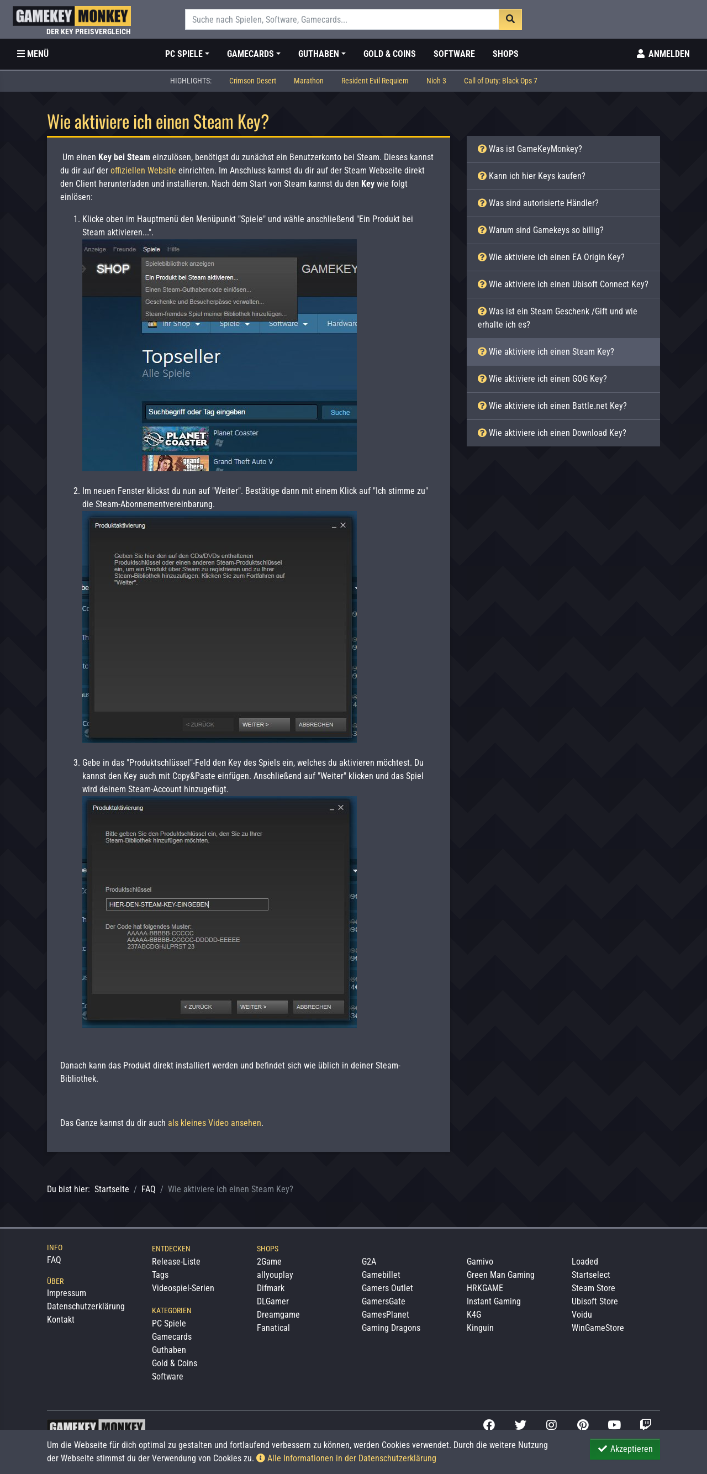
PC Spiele (169, 1323)
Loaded (585, 1261)
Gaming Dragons (391, 1328)
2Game (269, 1261)
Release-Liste (176, 1261)
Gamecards (172, 1336)
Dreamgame (278, 1314)
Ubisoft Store (595, 1301)
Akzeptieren (625, 1449)
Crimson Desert (252, 81)
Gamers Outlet (387, 1288)
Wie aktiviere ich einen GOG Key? (542, 378)
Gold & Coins (389, 54)
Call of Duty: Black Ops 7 (500, 81)
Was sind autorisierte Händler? (538, 203)
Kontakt (61, 1319)
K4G (474, 1314)
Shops (506, 54)
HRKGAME (485, 1288)
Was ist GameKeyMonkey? (530, 149)
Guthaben (169, 1350)
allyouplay (275, 1275)
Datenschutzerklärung (86, 1306)
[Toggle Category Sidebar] (32, 54)
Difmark (270, 1288)
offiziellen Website (143, 170)
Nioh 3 (436, 81)
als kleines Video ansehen (214, 1123)
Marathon (309, 81)
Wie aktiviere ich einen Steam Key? (546, 351)
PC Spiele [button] (184, 54)
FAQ (148, 1189)
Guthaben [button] (318, 54)
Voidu (582, 1314)
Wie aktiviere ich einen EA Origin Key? (551, 257)
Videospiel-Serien (183, 1288)
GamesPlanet (385, 1314)
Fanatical (273, 1328)
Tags (160, 1275)
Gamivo (480, 1261)
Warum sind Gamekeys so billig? (541, 230)
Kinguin (480, 1328)
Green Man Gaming (501, 1275)
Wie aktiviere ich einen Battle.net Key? (552, 406)
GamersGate (383, 1301)
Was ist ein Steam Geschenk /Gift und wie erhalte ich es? (557, 318)
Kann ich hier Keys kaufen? (531, 176)
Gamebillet (381, 1275)
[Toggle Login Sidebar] (662, 54)
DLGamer (273, 1301)
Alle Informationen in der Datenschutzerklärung (346, 1458)
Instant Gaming (494, 1301)
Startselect (591, 1275)
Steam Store (593, 1288)
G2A (369, 1261)
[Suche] (342, 19)
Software (454, 54)
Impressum (66, 1293)
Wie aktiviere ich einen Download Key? (552, 433)
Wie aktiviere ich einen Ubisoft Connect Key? (563, 284)
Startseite (111, 1189)
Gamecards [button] (250, 54)
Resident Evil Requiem (375, 81)
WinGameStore (598, 1328)
